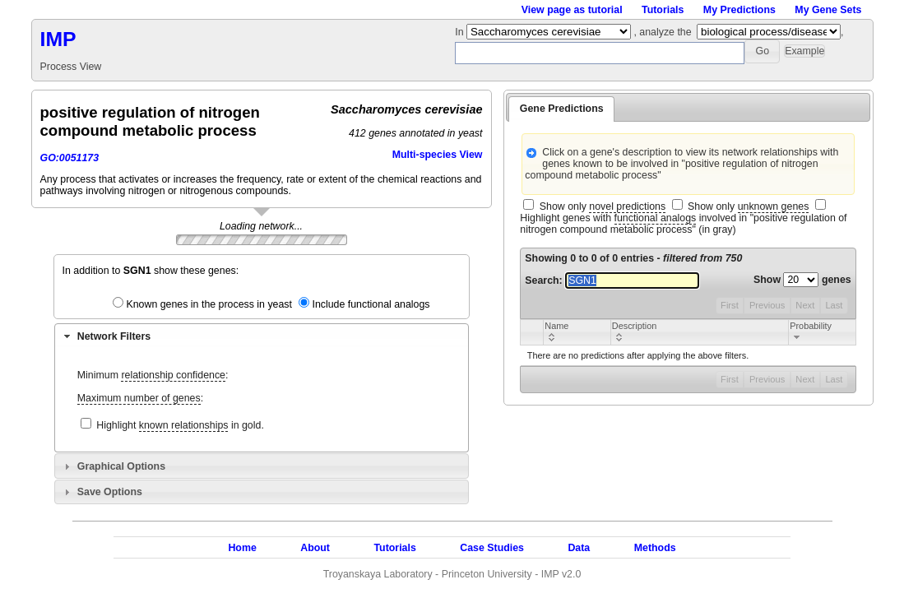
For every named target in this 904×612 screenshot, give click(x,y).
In (460, 32)
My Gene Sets (828, 10)
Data (579, 548)
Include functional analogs (370, 304)
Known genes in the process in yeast (209, 304)
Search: (612, 280)
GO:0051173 (70, 158)
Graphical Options (121, 466)
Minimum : (153, 375)
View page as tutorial (572, 10)
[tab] (261, 335)
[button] (762, 51)
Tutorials (663, 10)
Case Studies (492, 548)
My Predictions (739, 10)
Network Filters (114, 336)
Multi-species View (437, 154)
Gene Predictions (562, 108)
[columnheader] (577, 332)
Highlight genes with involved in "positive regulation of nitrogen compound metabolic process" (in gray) (683, 223)
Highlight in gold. (180, 426)
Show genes (802, 279)
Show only (602, 207)
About (315, 548)
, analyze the (662, 32)
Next (804, 305)
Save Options (109, 492)
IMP (58, 39)
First (730, 305)
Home (242, 548)
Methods (655, 548)
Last (833, 305)
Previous (767, 305)
